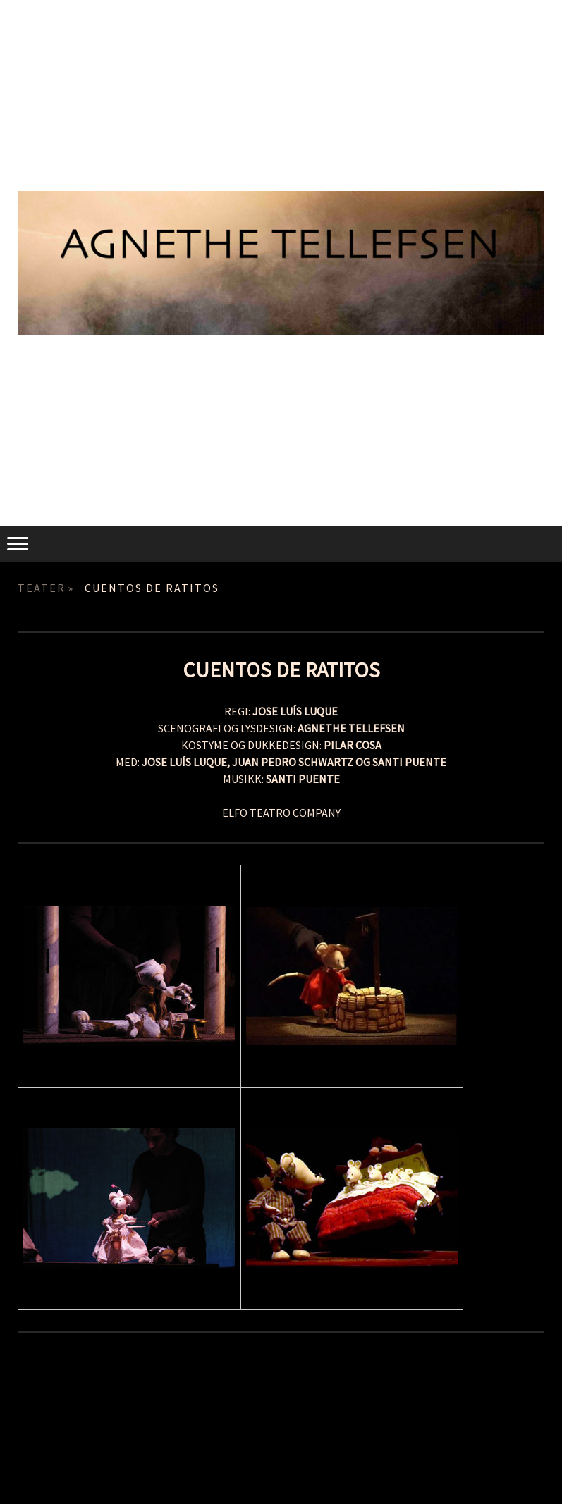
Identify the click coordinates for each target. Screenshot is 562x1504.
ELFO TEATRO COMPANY (281, 813)
